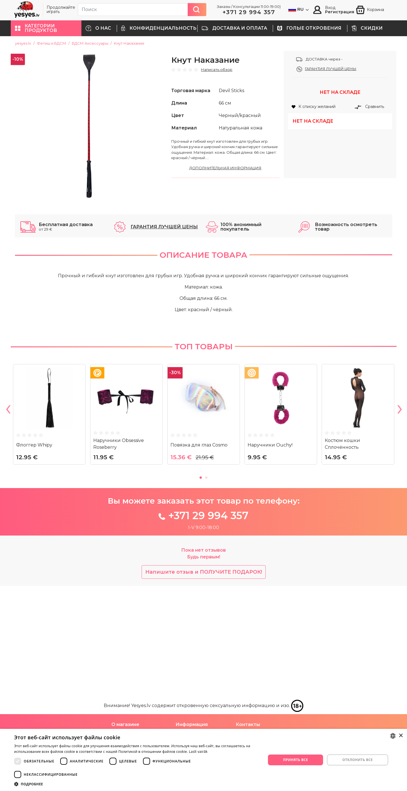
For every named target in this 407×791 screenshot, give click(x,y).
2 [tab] (206, 588)
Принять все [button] (295, 759)
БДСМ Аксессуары (90, 43)
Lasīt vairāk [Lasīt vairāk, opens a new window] (198, 751)
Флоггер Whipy (34, 556)
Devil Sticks (231, 90)
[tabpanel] (49, 528)
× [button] (401, 736)
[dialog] (203, 760)
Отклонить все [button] (357, 759)
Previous (8, 522)
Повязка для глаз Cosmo (199, 556)
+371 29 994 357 (248, 12)
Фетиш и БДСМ (51, 43)
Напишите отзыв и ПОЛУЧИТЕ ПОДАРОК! (203, 684)
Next (399, 522)
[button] (46, 28)
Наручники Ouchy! (270, 556)
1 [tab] (201, 588)
